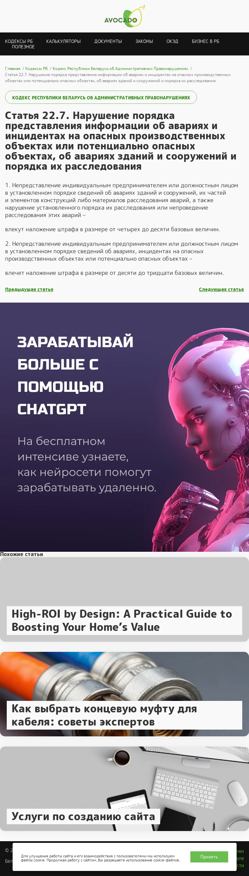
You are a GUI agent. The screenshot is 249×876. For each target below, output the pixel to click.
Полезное (23, 47)
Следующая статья (221, 289)
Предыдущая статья (29, 289)
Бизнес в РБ (205, 41)
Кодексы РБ (19, 41)
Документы (108, 41)
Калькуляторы (63, 41)
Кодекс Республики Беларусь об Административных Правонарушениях (101, 98)
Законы (144, 41)
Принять (209, 857)
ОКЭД (172, 41)
